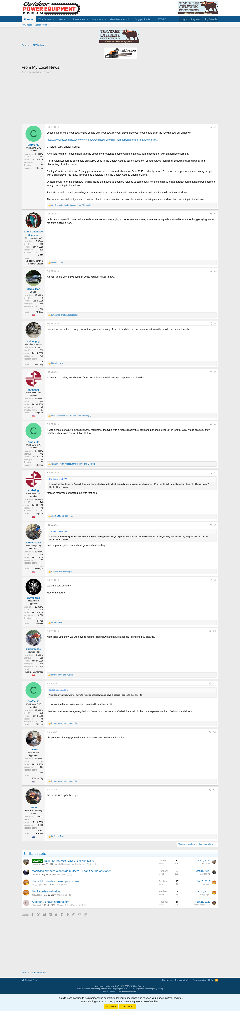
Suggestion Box (143, 19)
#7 (215, 472)
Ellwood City (37, 778)
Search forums (41, 25)
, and (71, 205)
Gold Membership (120, 19)
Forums (28, 19)
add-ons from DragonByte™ (112, 989)
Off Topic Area (62, 884)
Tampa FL (38, 413)
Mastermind (205, 874)
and (64, 315)
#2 (215, 214)
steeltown (39, 623)
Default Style (29, 980)
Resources (79, 19)
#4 (215, 323)
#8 (215, 525)
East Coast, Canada (34, 672)
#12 (214, 732)
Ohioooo (39, 168)
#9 (215, 580)
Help (210, 980)
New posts (27, 25)
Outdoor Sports (64, 895)
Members (97, 19)
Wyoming (39, 364)
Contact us (167, 980)
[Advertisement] (120, 99)
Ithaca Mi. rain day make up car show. (55, 881)
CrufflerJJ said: (56, 479)
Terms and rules (182, 980)
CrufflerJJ (29, 72)
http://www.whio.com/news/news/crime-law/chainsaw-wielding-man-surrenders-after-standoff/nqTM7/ (102, 139)
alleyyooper (37, 884)
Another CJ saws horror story (50, 901)
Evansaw (36, 864)
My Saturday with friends (47, 891)
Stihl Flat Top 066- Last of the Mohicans (69, 860)
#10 (214, 631)
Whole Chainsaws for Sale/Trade (69, 864)
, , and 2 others (73, 464)
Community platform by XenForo (120, 986)
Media (62, 19)
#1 (215, 127)
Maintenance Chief (202, 905)
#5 (215, 372)
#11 (214, 683)
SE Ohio (39, 312)
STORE (162, 19)
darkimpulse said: (57, 690)
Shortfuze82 (37, 905)
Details (159, 989)
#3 (215, 271)
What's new (44, 19)
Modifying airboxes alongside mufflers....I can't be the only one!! (72, 871)
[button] (54, 19)
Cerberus (36, 874)
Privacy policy (199, 980)
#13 (214, 790)
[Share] (211, 127)
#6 (215, 424)
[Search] (210, 19)
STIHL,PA (39, 568)
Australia (39, 833)
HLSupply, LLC (113, 991)
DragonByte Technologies (145, 989)
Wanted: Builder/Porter (67, 905)
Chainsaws (60, 874)
